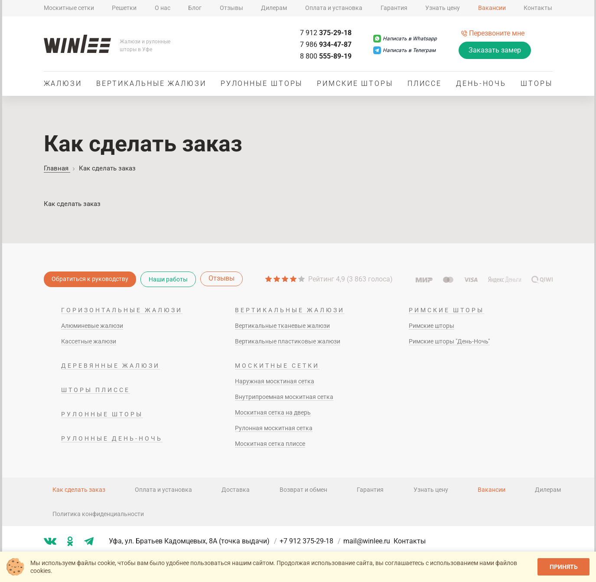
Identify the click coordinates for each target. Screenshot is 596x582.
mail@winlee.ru (366, 541)
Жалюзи (63, 83)
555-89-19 (326, 56)
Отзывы (231, 7)
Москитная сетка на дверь (273, 412)
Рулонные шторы (262, 83)
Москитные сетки (69, 7)
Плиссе (424, 83)
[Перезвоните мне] (492, 33)
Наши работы (168, 279)
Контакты (538, 7)
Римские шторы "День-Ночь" (449, 341)
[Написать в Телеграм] (404, 50)
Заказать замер (495, 50)
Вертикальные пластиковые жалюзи (287, 341)
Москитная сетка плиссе (270, 443)
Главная (57, 168)
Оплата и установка (333, 7)
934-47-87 (326, 44)
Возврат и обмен (303, 489)
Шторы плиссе (95, 389)
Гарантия (394, 7)
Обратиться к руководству (90, 278)
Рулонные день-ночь (112, 438)
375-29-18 (326, 33)
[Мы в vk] (50, 541)
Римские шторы (355, 83)
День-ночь (481, 83)
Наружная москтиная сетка (274, 381)
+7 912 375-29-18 (311, 541)
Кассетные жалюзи (88, 341)
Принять (564, 566)
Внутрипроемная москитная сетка (284, 396)
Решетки (124, 7)
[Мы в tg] (89, 541)
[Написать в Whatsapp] (405, 39)
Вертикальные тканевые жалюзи (282, 325)
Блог (195, 7)
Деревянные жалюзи (110, 365)
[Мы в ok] (70, 541)
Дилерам (274, 7)
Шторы (537, 83)
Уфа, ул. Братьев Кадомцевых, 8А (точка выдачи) (193, 541)
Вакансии (492, 7)
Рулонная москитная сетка (274, 428)
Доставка (235, 489)
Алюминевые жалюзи (92, 325)
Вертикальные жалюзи (151, 83)
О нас (162, 7)
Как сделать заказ (78, 489)
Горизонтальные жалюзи (121, 310)
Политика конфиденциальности (98, 513)
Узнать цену (442, 7)
